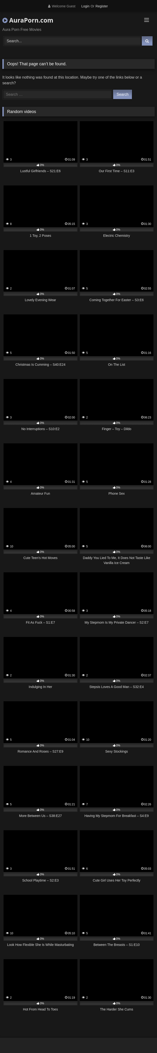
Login (85, 6)
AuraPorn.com (27, 20)
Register (101, 6)
